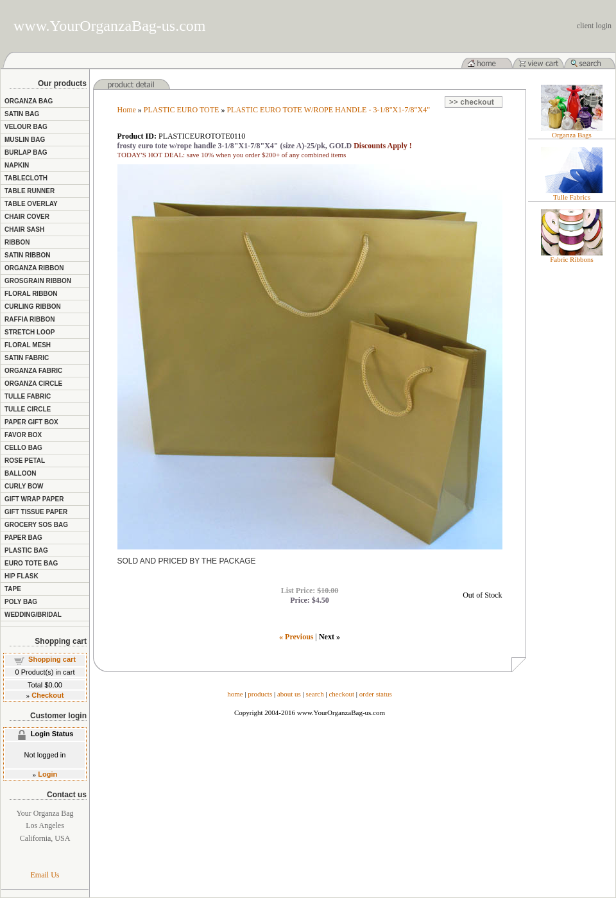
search (315, 694)
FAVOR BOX (23, 434)
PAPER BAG (23, 537)
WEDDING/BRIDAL (33, 614)
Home (126, 109)
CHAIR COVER (26, 216)
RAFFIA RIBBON (29, 319)
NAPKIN (16, 165)
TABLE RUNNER (29, 190)
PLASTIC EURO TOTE (181, 109)
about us (289, 694)
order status (375, 694)
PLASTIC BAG (26, 550)
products (260, 694)
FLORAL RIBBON (31, 293)
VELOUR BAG (25, 126)
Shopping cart (52, 659)
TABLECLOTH (25, 178)
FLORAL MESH (27, 345)
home (235, 694)
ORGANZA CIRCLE (33, 383)
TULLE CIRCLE (27, 409)
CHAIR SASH (24, 229)
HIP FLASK (21, 576)
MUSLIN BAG (24, 139)
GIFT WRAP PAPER (34, 499)
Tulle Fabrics (571, 197)
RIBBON (17, 242)
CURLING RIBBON (32, 306)
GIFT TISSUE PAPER (35, 511)
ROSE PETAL (24, 460)
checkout (341, 694)
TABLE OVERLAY (31, 203)
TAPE (12, 588)
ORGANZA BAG (28, 101)
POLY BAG (20, 601)
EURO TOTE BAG (31, 563)
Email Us (45, 874)
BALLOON (20, 473)
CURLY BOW (24, 486)
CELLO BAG (23, 447)
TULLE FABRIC (27, 396)
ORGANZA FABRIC (33, 370)
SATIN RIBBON (27, 255)
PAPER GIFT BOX (31, 422)
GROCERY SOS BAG (36, 524)
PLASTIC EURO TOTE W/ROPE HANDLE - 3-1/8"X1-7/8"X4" (328, 109)
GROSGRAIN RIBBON (37, 280)
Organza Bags (572, 135)
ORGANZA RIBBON (34, 268)
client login (594, 25)
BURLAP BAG (25, 152)
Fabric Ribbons (572, 259)
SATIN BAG (21, 113)
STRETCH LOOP (29, 332)
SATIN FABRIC (26, 357)
